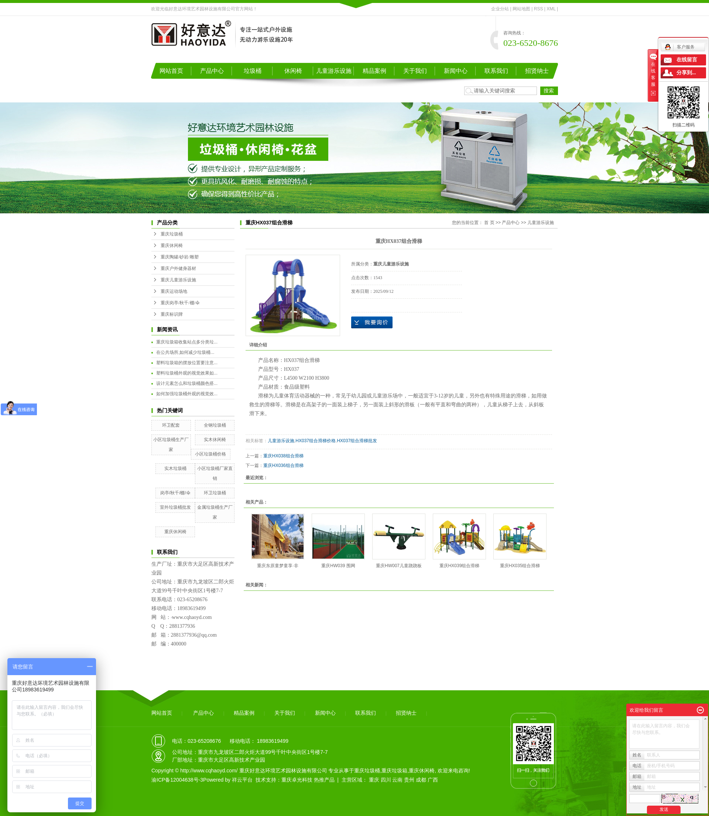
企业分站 (500, 8)
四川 (386, 780)
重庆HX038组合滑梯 (283, 455)
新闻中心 (455, 71)
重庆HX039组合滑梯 (459, 565)
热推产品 (324, 780)
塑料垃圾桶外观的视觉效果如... (187, 373)
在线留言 (687, 59)
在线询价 (372, 322)
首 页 (489, 222)
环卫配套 (171, 425)
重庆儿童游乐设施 (178, 279)
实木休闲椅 (215, 439)
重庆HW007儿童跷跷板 (399, 565)
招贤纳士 (537, 71)
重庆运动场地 (174, 291)
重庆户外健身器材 (178, 268)
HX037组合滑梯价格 (315, 440)
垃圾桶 (252, 71)
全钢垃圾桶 (215, 425)
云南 (397, 780)
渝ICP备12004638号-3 (177, 780)
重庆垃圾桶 (172, 234)
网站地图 (521, 8)
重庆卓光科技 (296, 780)
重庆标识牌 (172, 314)
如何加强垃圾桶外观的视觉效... (187, 393)
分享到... (686, 72)
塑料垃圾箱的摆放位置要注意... (187, 362)
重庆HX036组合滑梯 (283, 465)
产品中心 (212, 71)
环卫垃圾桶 (215, 492)
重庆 (374, 780)
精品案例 (374, 71)
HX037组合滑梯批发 (357, 440)
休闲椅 (293, 71)
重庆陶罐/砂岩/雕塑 (180, 257)
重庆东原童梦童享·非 (277, 565)
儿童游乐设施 (334, 71)
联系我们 (496, 71)
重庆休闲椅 (172, 245)
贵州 (409, 780)
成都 (421, 780)
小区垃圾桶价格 (210, 454)
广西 (433, 780)
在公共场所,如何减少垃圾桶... (185, 352)
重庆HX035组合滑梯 (520, 565)
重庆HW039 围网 (338, 565)
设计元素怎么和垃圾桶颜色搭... (187, 383)
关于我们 (415, 71)
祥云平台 (242, 780)
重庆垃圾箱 (394, 770)
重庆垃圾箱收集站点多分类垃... (187, 342)
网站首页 (171, 71)
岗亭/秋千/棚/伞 (175, 492)
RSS (538, 8)
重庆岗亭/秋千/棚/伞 (180, 302)
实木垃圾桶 (175, 468)
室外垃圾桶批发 (175, 507)
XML (551, 8)
